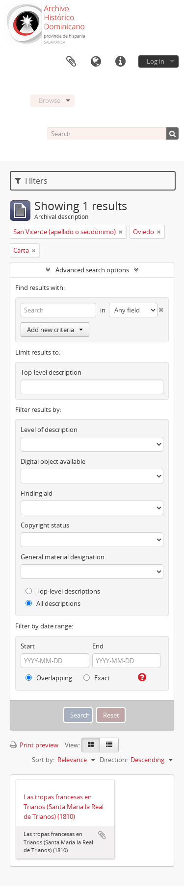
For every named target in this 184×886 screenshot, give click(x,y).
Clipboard (71, 61)
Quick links (120, 61)
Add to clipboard (102, 835)
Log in (155, 61)
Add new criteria (55, 329)
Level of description (49, 429)
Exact (96, 677)
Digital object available (53, 461)
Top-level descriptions (63, 591)
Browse (49, 100)
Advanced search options (92, 269)
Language (95, 61)
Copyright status (45, 525)
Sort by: (43, 759)
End (98, 646)
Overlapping (49, 677)
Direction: (114, 759)
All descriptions (53, 603)
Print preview (34, 745)
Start (28, 646)
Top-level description (51, 372)
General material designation (63, 556)
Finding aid (37, 493)
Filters (31, 180)
